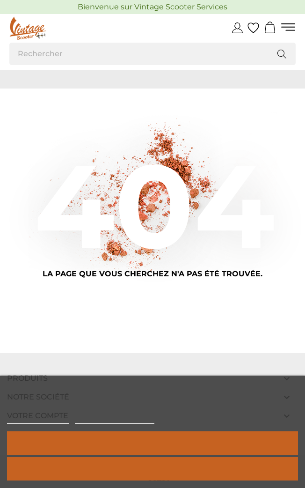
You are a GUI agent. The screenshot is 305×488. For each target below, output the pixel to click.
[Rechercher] (152, 54)
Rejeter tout (152, 469)
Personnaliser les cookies (114, 419)
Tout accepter (152, 443)
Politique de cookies (38, 419)
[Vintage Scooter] (51, 28)
